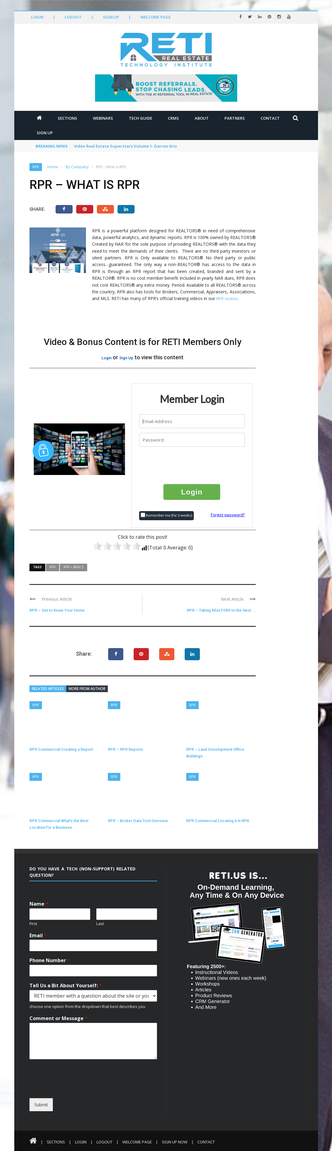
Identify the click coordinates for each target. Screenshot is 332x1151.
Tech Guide (140, 118)
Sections (67, 118)
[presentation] (192, 465)
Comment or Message (58, 1018)
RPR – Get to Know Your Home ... (59, 610)
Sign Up (111, 17)
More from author (87, 688)
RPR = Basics (73, 567)
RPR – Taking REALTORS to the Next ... (221, 610)
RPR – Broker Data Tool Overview (138, 820)
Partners (234, 118)
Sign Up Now (174, 1142)
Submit (41, 1105)
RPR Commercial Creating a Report (61, 749)
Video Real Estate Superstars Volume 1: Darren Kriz (125, 146)
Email (38, 935)
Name (38, 904)
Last (100, 923)
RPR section (227, 298)
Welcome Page (155, 17)
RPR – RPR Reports (125, 749)
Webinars (103, 118)
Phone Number (49, 960)
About (202, 118)
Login (37, 17)
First (33, 923)
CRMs (173, 118)
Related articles (48, 688)
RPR (36, 166)
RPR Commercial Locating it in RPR (217, 820)
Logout (73, 17)
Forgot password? (228, 514)
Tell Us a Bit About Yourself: (65, 985)
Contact (270, 118)
